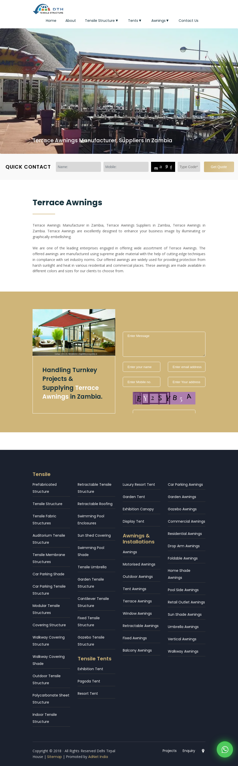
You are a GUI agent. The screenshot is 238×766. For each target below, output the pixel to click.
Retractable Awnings (141, 625)
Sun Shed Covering (94, 535)
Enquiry (189, 750)
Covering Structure (49, 625)
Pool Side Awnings (183, 589)
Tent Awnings (134, 588)
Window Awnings (137, 613)
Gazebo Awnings (182, 509)
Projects (170, 750)
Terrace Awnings (137, 601)
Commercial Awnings (186, 521)
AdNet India (98, 756)
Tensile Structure (102, 20)
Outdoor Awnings (138, 576)
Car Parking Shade (48, 574)
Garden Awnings (182, 496)
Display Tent (133, 521)
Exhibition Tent (90, 668)
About (70, 20)
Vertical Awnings (182, 639)
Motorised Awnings (139, 564)
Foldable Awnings (183, 558)
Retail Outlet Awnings (186, 602)
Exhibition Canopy (138, 509)
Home (51, 20)
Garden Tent (134, 496)
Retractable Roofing (95, 503)
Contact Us (188, 20)
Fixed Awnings (135, 638)
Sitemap (54, 756)
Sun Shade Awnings (185, 614)
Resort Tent (88, 693)
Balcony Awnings (137, 650)
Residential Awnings (185, 533)
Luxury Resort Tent (139, 484)
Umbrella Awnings (183, 626)
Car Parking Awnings (185, 484)
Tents (135, 20)
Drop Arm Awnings (184, 545)
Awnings (160, 20)
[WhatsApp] (225, 750)
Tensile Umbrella (92, 567)
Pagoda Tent (89, 681)
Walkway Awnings (183, 651)
